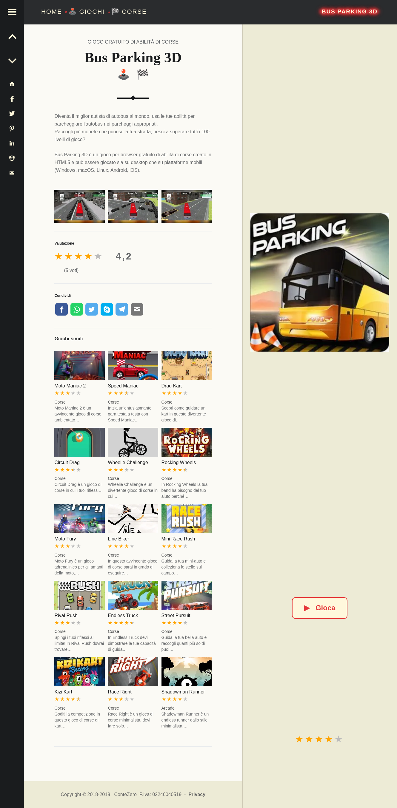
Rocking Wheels (178, 462)
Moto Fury (65, 538)
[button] (12, 12)
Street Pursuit (175, 615)
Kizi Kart (63, 691)
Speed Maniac (123, 385)
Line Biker (118, 538)
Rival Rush (65, 615)
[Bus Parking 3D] (319, 282)
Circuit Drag (66, 462)
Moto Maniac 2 (70, 385)
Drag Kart (171, 385)
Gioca (320, 608)
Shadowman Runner (183, 691)
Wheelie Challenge (128, 462)
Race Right (119, 691)
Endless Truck (123, 615)
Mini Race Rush (178, 538)
